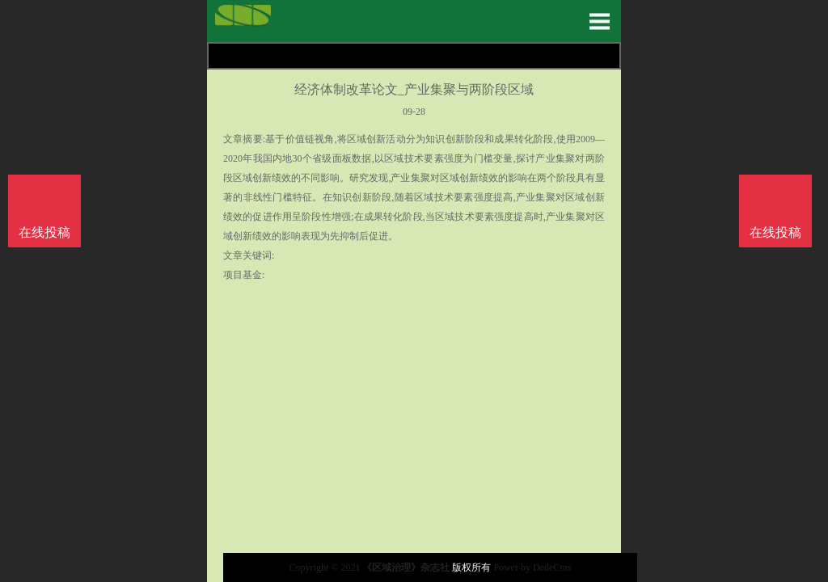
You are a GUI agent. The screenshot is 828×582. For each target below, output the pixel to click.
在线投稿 (775, 232)
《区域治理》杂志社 (406, 567)
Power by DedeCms (532, 567)
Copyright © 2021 (326, 567)
